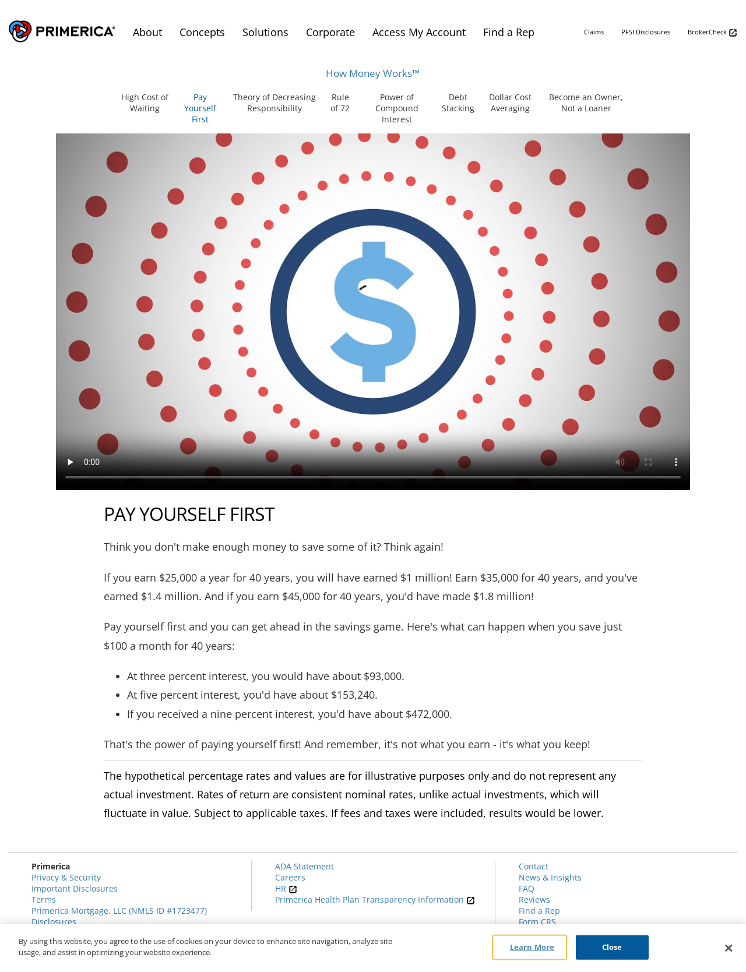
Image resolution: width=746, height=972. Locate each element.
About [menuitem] (147, 32)
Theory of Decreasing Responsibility (274, 102)
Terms (43, 899)
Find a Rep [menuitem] (508, 32)
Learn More (532, 947)
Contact (533, 866)
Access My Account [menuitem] (419, 32)
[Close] (728, 948)
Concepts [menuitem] (202, 32)
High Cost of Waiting (144, 102)
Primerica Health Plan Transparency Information (375, 899)
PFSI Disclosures (645, 31)
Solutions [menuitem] (265, 32)
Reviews (534, 899)
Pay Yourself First (200, 108)
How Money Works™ (373, 73)
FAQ (526, 888)
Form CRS (537, 921)
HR (286, 888)
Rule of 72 (340, 102)
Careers (290, 877)
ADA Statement (304, 866)
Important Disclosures (74, 888)
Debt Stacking (458, 102)
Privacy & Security (66, 877)
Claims (594, 31)
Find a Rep (539, 910)
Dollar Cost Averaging (510, 102)
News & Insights (550, 877)
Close (612, 947)
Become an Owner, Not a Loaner (586, 102)
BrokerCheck (712, 32)
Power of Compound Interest (396, 108)
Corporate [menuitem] (330, 32)
